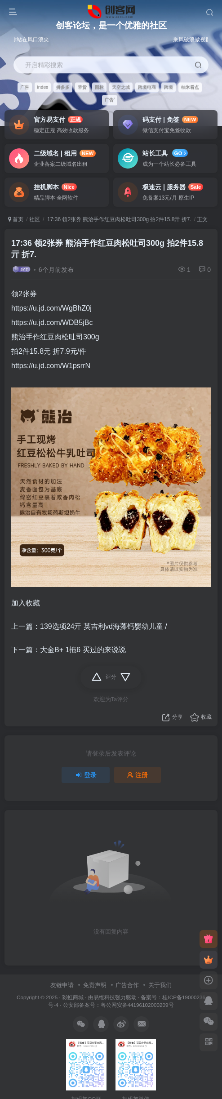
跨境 (168, 87)
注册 (137, 775)
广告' (110, 100)
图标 (99, 87)
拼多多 (63, 87)
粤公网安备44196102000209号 (137, 1005)
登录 (86, 775)
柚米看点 (190, 87)
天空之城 (121, 87)
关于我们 (160, 985)
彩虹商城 (73, 997)
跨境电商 (147, 87)
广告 (24, 87)
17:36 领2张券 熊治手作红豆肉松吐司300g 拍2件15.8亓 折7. (118, 219)
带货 (82, 87)
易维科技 (104, 997)
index (42, 87)
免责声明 (95, 985)
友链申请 (62, 985)
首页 (15, 219)
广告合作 (127, 985)
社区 (34, 219)
